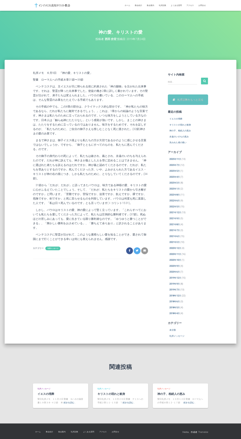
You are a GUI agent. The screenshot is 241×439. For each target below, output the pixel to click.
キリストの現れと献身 (180, 125)
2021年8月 (174, 224)
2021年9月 (174, 219)
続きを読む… (70, 402)
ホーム (127, 5)
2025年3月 (174, 183)
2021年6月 (174, 236)
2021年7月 (174, 230)
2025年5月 (174, 171)
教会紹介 (138, 5)
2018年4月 (174, 313)
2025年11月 (175, 159)
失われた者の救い (178, 143)
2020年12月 (175, 248)
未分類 (172, 330)
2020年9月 (174, 266)
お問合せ (202, 5)
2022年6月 (174, 201)
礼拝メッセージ (52, 248)
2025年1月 (174, 189)
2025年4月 (174, 177)
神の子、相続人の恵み (180, 131)
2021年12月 (175, 213)
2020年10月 (175, 260)
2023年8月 (174, 195)
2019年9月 (174, 284)
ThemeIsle (203, 432)
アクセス (190, 5)
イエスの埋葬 (175, 119)
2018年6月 (174, 302)
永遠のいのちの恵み (179, 137)
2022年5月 (174, 207)
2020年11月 (175, 254)
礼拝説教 (162, 5)
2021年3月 (174, 242)
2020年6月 (174, 272)
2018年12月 (175, 296)
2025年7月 (174, 165)
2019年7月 (174, 290)
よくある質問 (176, 5)
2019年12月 (175, 278)
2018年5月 (174, 308)
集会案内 (150, 5)
